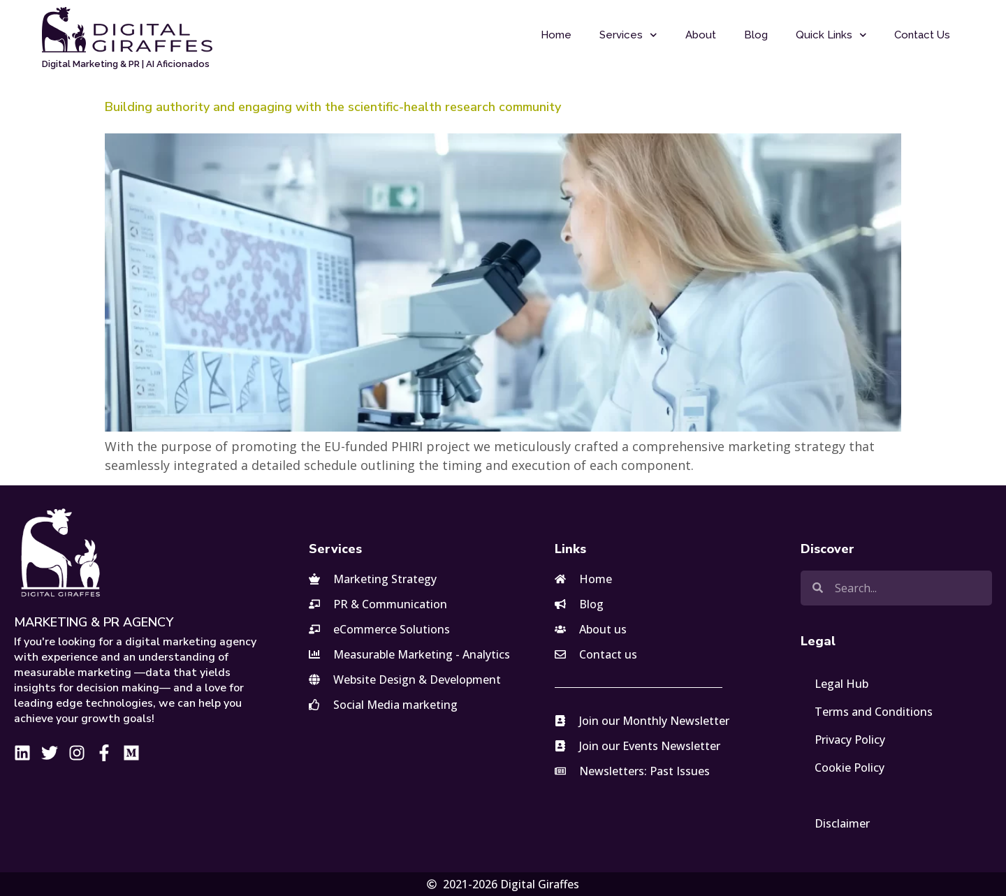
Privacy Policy (850, 739)
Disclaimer (842, 823)
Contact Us (922, 35)
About (700, 35)
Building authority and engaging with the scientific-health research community (333, 106)
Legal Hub (841, 683)
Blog (756, 35)
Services (628, 35)
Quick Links (831, 35)
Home (556, 35)
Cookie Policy (849, 767)
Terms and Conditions (874, 711)
